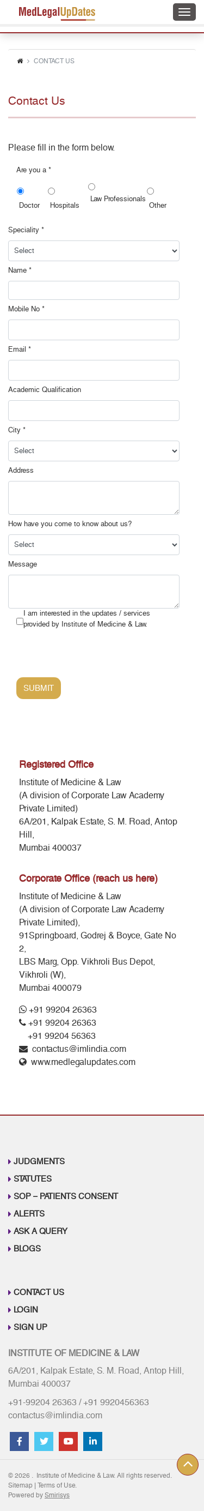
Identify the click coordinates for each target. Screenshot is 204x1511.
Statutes (33, 1179)
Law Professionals (117, 204)
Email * (19, 349)
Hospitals (66, 205)
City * (17, 430)
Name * (20, 270)
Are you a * (33, 170)
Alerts (29, 1214)
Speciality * (26, 230)
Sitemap (20, 1485)
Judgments (39, 1161)
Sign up (30, 1327)
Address (21, 470)
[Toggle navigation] (184, 12)
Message (22, 564)
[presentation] (99, 656)
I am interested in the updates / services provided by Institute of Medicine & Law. (86, 619)
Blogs (27, 1249)
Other (156, 205)
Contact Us (39, 1292)
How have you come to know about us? (70, 524)
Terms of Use (56, 1485)
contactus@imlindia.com (79, 1049)
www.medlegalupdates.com (83, 1062)
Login (26, 1310)
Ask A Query (40, 1231)
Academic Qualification (44, 390)
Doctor (31, 205)
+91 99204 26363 (58, 1009)
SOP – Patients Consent (66, 1196)
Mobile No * (26, 309)
